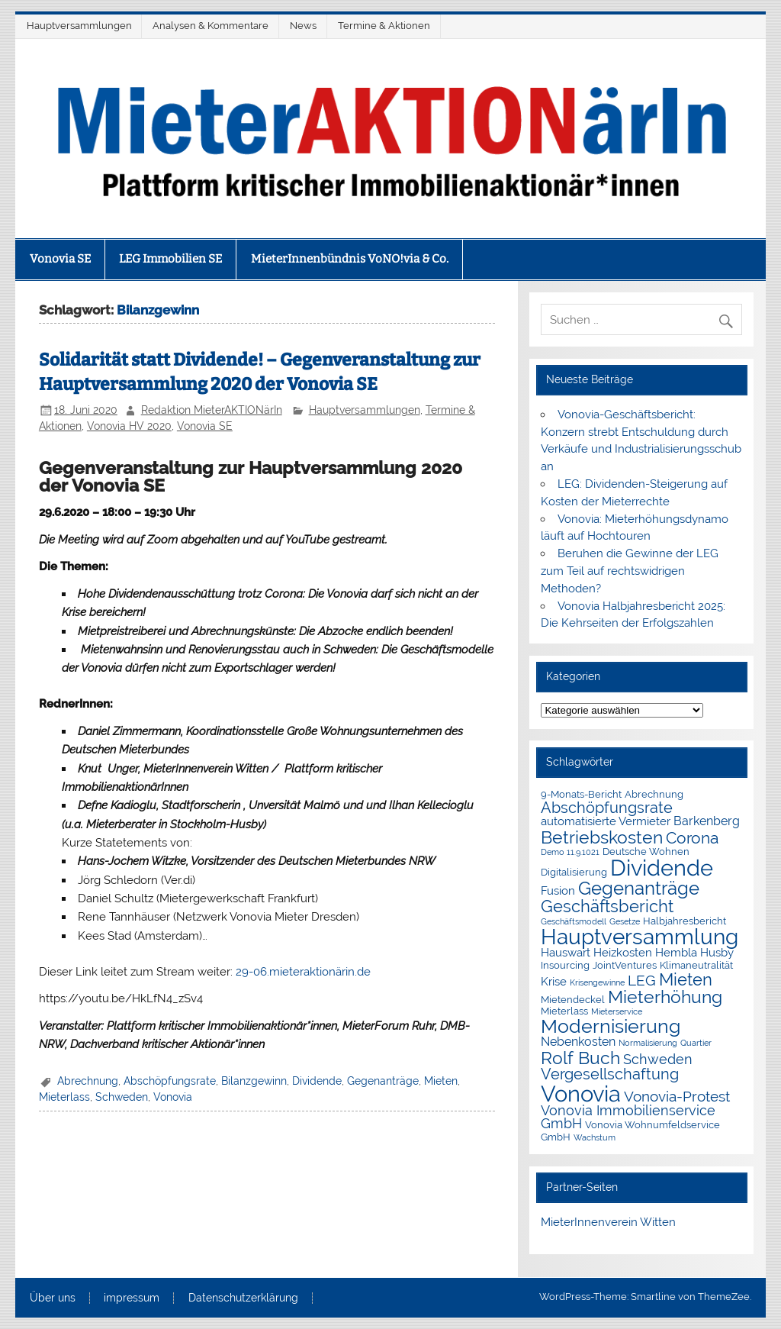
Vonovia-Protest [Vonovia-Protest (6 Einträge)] (677, 1097)
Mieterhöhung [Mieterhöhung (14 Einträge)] (665, 996)
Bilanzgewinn (254, 1081)
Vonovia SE (60, 259)
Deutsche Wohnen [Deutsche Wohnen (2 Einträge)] (646, 851)
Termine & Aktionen (384, 25)
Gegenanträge (383, 1081)
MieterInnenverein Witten (608, 1222)
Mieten (441, 1081)
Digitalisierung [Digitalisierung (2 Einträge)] (574, 872)
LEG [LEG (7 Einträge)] (642, 980)
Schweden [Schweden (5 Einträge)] (658, 1059)
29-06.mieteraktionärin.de (303, 972)
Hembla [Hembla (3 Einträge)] (676, 953)
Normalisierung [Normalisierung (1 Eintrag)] (648, 1042)
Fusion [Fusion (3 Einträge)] (558, 891)
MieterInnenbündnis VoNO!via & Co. (349, 259)
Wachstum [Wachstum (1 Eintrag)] (594, 1137)
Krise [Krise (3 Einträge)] (554, 982)
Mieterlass (64, 1097)
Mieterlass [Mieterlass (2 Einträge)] (564, 1011)
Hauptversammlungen (79, 25)
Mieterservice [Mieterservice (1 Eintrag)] (616, 1011)
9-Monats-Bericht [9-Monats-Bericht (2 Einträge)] (581, 794)
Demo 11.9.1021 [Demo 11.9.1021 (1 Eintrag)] (570, 851)
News (303, 25)
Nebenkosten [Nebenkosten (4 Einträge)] (578, 1041)
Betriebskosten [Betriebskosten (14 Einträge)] (602, 837)
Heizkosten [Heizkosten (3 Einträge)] (622, 953)
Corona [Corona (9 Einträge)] (692, 838)
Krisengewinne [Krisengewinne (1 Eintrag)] (597, 982)
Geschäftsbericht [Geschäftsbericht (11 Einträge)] (607, 906)
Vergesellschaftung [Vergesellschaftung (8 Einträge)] (610, 1074)
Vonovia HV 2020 (129, 426)
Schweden (121, 1097)
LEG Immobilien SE (170, 259)
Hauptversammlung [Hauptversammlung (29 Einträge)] (639, 936)
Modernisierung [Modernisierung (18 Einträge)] (610, 1026)
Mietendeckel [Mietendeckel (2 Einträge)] (573, 999)
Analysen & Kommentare (210, 25)
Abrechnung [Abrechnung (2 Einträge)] (654, 794)
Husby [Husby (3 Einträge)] (717, 953)
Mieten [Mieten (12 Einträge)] (685, 979)
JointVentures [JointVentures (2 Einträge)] (625, 965)
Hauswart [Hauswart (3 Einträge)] (565, 953)
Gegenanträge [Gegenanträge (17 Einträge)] (638, 888)
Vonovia (172, 1097)
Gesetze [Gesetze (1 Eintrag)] (624, 921)
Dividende (317, 1081)
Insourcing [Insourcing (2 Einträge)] (565, 965)
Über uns (53, 1298)
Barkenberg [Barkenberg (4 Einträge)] (706, 821)
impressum (131, 1298)
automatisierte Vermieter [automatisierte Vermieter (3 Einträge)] (605, 821)
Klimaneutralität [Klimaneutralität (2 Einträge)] (696, 965)
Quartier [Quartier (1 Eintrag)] (696, 1042)
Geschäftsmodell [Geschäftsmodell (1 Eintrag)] (573, 921)
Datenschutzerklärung (243, 1298)
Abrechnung (87, 1081)
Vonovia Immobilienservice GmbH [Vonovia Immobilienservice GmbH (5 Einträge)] (628, 1117)
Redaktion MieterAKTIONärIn (211, 410)
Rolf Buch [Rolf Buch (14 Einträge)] (580, 1057)
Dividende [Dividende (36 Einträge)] (661, 868)
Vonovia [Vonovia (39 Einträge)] (581, 1093)
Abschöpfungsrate (170, 1081)
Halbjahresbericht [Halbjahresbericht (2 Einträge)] (684, 921)
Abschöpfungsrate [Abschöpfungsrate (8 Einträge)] (607, 807)
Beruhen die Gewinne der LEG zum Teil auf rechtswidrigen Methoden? (629, 571)
